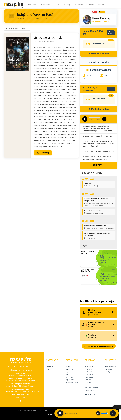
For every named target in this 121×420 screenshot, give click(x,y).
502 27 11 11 (27, 370)
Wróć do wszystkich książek (17, 28)
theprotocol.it (108, 369)
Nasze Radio (32, 5)
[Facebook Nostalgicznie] (20, 401)
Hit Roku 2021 (89, 377)
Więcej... (98, 165)
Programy (67, 5)
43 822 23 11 (12, 375)
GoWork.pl (107, 372)
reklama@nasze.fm (28, 381)
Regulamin (37, 410)
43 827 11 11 (17, 370)
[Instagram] (22, 401)
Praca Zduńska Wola (110, 366)
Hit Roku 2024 (89, 369)
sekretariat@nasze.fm (25, 375)
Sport (57, 5)
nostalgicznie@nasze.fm (32, 391)
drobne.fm (107, 364)
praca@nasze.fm (23, 394)
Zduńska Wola (69, 369)
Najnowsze (69, 364)
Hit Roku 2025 (89, 366)
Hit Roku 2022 (89, 374)
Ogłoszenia (90, 5)
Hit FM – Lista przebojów (98, 301)
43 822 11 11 (16, 381)
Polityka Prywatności (24, 410)
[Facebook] (18, 401)
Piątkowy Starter (89, 390)
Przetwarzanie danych (51, 410)
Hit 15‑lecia (88, 385)
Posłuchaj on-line (99, 54)
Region (67, 372)
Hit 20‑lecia (88, 382)
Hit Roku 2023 (89, 372)
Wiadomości (46, 5)
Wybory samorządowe (72, 382)
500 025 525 (19, 391)
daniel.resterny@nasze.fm (100, 21)
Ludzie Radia (49, 364)
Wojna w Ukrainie (70, 380)
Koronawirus (69, 377)
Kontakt (101, 5)
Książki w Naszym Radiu (91, 387)
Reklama (48, 369)
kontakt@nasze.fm (100, 70)
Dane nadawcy (20, 397)
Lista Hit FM (88, 364)
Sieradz (68, 366)
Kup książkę (43, 152)
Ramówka (79, 5)
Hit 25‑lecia (88, 380)
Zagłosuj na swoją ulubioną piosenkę (98, 346)
